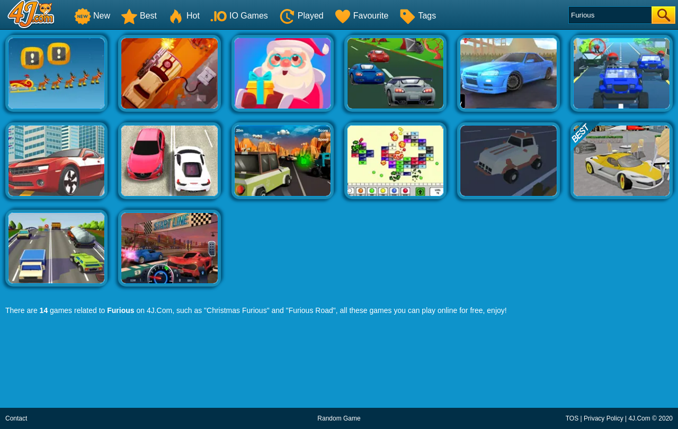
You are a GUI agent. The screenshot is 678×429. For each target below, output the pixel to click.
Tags (417, 15)
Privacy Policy (603, 418)
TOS (572, 418)
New (92, 15)
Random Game (338, 418)
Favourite (361, 15)
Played (301, 15)
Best (139, 15)
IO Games (239, 15)
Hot (183, 15)
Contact (16, 418)
